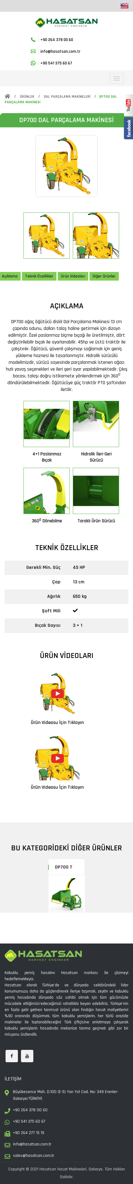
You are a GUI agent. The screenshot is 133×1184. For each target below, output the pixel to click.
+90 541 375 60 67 (56, 63)
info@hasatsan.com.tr (60, 51)
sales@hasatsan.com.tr (33, 1155)
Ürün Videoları (73, 276)
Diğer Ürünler (104, 276)
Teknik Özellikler (39, 276)
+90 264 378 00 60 (56, 40)
